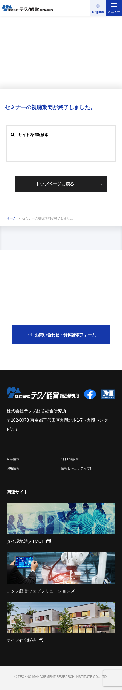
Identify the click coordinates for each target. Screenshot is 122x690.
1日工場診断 (70, 459)
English (98, 12)
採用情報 (13, 468)
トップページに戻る (55, 184)
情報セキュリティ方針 (77, 468)
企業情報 (13, 459)
